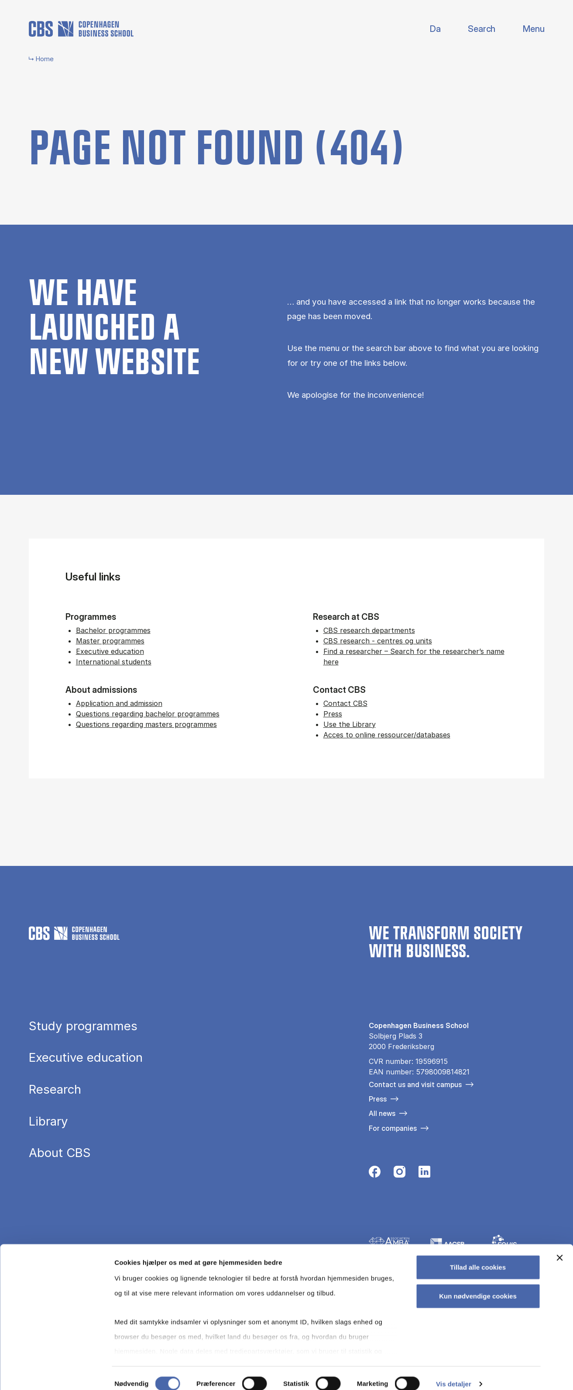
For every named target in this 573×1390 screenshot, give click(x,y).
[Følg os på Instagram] (399, 1174)
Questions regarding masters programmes (146, 724)
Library (48, 1121)
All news (382, 1113)
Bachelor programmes (113, 630)
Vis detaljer (453, 1372)
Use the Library (349, 724)
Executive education (110, 651)
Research (55, 1090)
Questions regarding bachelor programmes (148, 713)
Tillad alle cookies (478, 1256)
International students (113, 661)
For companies (393, 1128)
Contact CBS (345, 703)
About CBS (60, 1153)
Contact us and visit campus (415, 1084)
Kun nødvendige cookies (478, 1285)
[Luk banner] (559, 1247)
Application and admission (119, 703)
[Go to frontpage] (81, 29)
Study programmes (83, 1026)
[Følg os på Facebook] (375, 1174)
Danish (428, 29)
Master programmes (110, 640)
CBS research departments (369, 630)
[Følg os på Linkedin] (424, 1174)
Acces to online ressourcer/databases (386, 734)
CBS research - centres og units (377, 640)
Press (332, 713)
